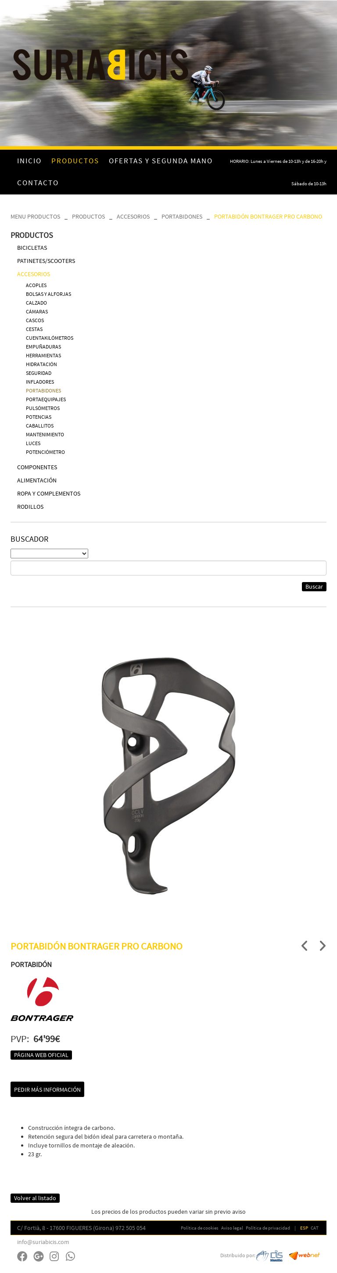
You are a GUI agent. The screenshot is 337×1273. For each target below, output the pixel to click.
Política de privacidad (268, 1228)
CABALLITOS (40, 425)
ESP (304, 1228)
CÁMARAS (37, 311)
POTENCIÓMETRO (45, 452)
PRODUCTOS (88, 216)
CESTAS (34, 329)
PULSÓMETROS (43, 408)
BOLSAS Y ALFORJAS (48, 294)
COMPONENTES (37, 467)
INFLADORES (40, 381)
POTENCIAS (38, 417)
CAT (315, 1228)
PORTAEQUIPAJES (46, 399)
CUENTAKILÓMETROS (49, 337)
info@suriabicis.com (43, 1242)
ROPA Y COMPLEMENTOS (48, 493)
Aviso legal (232, 1228)
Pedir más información (47, 1089)
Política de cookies (200, 1228)
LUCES (33, 443)
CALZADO (36, 302)
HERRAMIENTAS (43, 355)
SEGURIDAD (38, 373)
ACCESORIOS (133, 216)
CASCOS (35, 320)
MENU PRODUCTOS (35, 216)
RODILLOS (30, 507)
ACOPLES (36, 285)
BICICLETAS (32, 248)
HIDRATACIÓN (41, 364)
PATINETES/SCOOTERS (46, 261)
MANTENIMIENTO (45, 434)
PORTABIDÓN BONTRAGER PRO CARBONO (268, 216)
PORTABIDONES (181, 216)
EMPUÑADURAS (43, 346)
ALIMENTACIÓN (37, 480)
